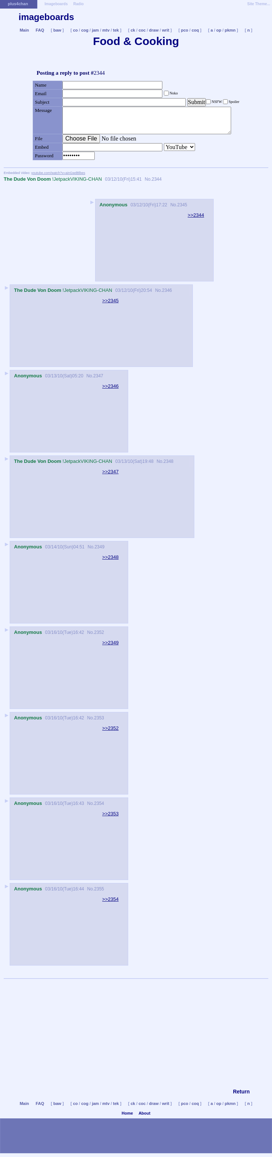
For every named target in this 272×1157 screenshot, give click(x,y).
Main (24, 30)
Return (241, 1092)
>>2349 (110, 642)
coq (195, 30)
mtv (106, 30)
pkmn (230, 30)
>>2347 (110, 471)
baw (57, 30)
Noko (173, 93)
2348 (168, 461)
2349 (99, 547)
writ (165, 30)
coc (142, 30)
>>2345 (110, 300)
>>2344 (196, 215)
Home (127, 1113)
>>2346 (110, 386)
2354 (99, 803)
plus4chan (18, 3)
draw (154, 30)
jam (95, 30)
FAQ (40, 30)
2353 (99, 718)
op (218, 30)
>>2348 (110, 557)
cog (84, 30)
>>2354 (110, 899)
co (75, 30)
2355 (99, 889)
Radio (78, 4)
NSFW (217, 102)
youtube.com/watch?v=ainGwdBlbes (58, 173)
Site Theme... (258, 4)
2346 (167, 290)
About (144, 1113)
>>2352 (110, 728)
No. (147, 179)
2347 (98, 375)
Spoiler (233, 102)
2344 (157, 179)
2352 (99, 632)
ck (132, 30)
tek (116, 30)
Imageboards (56, 4)
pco (184, 30)
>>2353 (110, 813)
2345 (182, 204)
